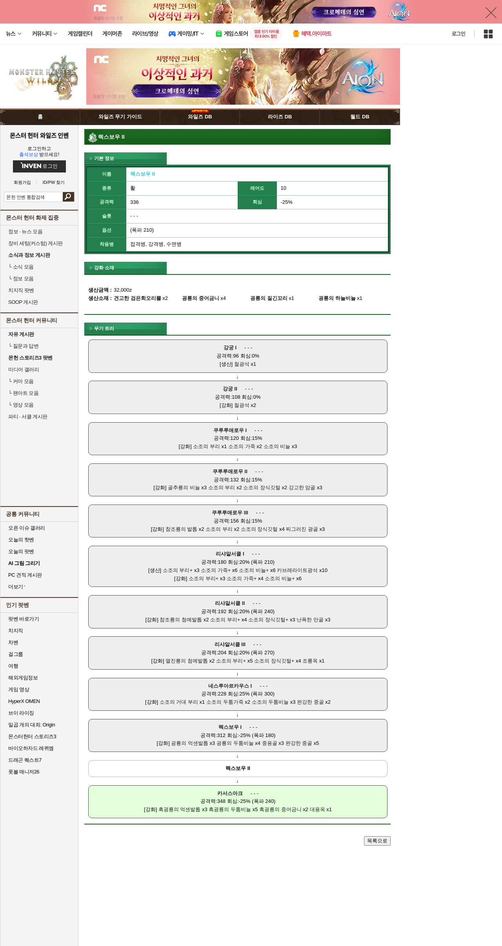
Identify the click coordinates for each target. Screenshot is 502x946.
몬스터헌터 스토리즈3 (32, 736)
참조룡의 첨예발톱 (181, 620)
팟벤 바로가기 (23, 618)
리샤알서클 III (230, 644)
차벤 (13, 642)
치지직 (15, 630)
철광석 (241, 364)
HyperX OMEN (24, 701)
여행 (13, 665)
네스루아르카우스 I (230, 686)
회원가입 (22, 182)
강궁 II (230, 389)
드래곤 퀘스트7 (25, 760)
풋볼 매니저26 (23, 771)
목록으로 (377, 841)
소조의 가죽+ (216, 570)
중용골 (269, 743)
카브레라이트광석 (297, 570)
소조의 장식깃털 (261, 487)
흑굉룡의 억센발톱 (179, 809)
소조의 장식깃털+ (268, 620)
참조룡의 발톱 (182, 529)
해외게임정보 (23, 677)
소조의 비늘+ (254, 570)
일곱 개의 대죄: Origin (31, 724)
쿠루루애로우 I (230, 430)
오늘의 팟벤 (21, 551)
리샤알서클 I (230, 554)
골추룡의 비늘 (184, 487)
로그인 (458, 34)
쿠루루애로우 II (230, 471)
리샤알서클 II (230, 603)
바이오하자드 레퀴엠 (31, 748)
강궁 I (230, 347)
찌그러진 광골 (302, 529)
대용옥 (317, 809)
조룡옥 (310, 661)
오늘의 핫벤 (21, 539)
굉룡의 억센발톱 (189, 743)
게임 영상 (18, 689)
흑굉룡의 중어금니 (280, 809)
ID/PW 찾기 (54, 182)
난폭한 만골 (310, 620)
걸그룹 (15, 654)
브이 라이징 (21, 712)
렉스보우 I (230, 727)
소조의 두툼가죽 (225, 702)
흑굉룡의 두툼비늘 (230, 809)
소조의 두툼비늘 (270, 702)
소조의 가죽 (241, 446)
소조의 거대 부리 (179, 702)
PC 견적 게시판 (25, 574)
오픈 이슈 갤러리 (26, 527)
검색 (68, 197)
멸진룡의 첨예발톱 (187, 661)
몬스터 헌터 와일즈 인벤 (39, 135)
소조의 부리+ (178, 570)
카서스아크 (230, 793)
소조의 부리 (206, 446)
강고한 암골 (302, 487)
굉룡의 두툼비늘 (235, 743)
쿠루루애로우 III (230, 513)
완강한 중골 (310, 702)
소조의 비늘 (277, 446)
